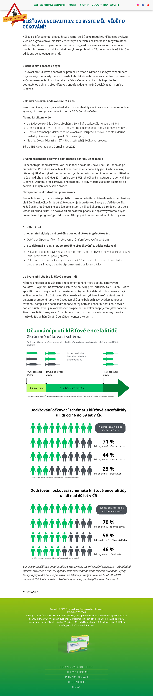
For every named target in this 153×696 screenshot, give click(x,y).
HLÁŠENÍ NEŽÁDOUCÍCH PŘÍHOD (76, 667)
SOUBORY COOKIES (76, 682)
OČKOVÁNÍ (73, 5)
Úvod (36, 5)
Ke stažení (114, 5)
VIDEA (105, 5)
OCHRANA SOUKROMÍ (77, 672)
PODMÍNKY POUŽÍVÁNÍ (76, 677)
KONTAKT (77, 687)
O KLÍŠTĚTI (85, 5)
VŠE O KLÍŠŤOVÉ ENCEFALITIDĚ (53, 5)
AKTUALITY (97, 5)
